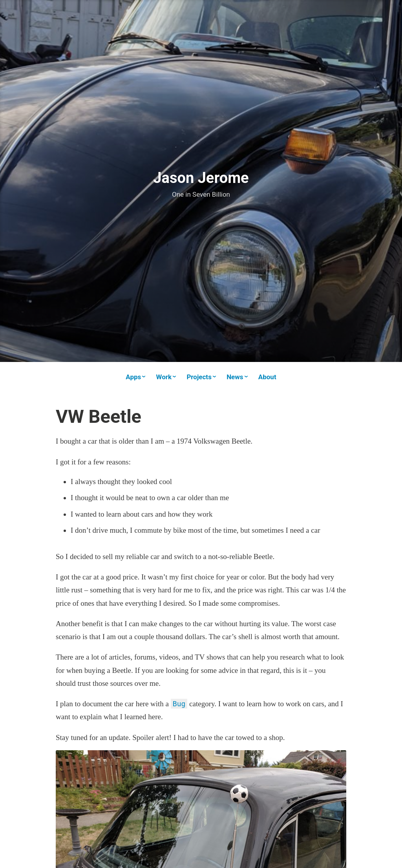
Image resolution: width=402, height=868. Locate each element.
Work (164, 377)
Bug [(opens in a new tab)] (179, 704)
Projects (198, 377)
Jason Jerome (201, 177)
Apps (133, 377)
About (267, 377)
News (235, 377)
